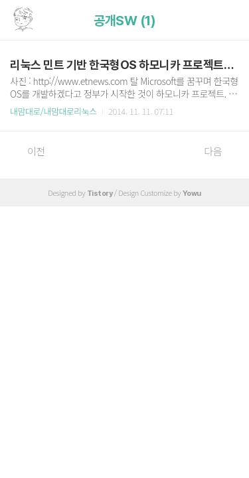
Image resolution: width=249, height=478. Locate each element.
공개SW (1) (124, 21)
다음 (220, 151)
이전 (29, 151)
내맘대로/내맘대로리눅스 (53, 111)
